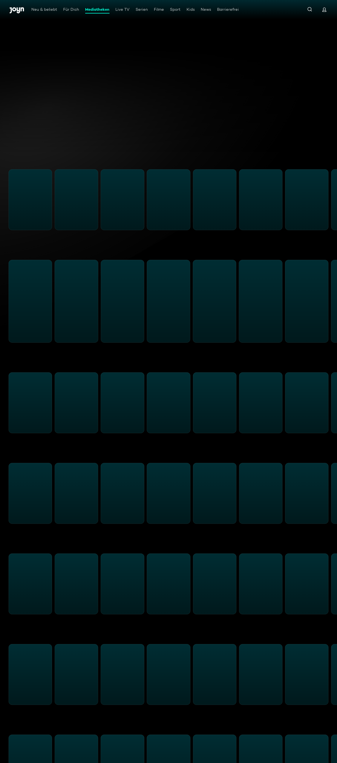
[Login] (324, 9)
